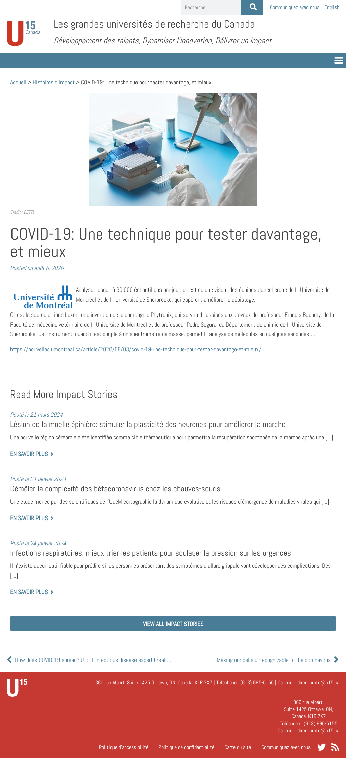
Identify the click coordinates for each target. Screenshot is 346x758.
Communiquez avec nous (294, 7)
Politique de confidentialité (186, 747)
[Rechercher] (252, 7)
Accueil (18, 82)
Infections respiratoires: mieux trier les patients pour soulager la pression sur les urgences (150, 553)
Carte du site (237, 747)
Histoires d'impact (54, 82)
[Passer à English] (331, 7)
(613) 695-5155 (257, 682)
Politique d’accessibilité (123, 747)
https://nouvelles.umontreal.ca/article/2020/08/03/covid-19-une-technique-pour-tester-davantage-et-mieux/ (135, 349)
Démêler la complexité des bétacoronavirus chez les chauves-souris (115, 489)
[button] (338, 60)
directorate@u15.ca (318, 682)
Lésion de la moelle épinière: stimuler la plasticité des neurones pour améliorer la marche (148, 424)
